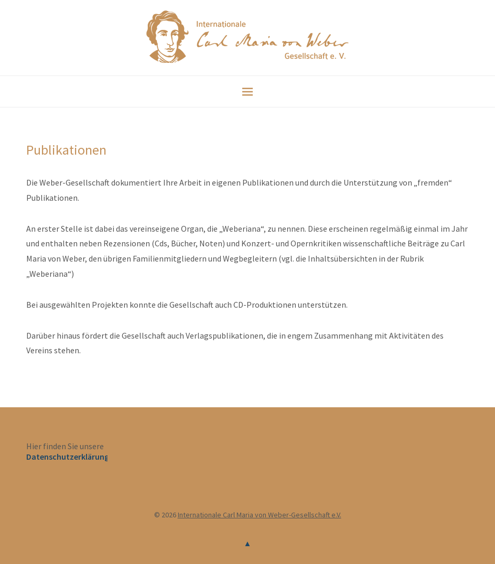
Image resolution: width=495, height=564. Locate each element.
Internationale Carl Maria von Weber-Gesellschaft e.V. (259, 514)
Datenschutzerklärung (67, 456)
